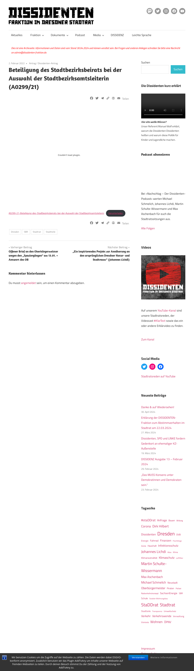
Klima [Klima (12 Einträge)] (175, 552)
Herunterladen (115, 213)
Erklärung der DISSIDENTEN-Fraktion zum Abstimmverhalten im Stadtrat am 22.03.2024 (162, 422)
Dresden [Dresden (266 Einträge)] (166, 533)
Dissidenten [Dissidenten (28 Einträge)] (148, 534)
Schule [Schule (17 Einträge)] (144, 598)
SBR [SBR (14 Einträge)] (181, 593)
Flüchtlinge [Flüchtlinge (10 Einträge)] (177, 540)
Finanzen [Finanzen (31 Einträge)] (165, 540)
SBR (26, 231)
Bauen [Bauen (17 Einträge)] (172, 520)
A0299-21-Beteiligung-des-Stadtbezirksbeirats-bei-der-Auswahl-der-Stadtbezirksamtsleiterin (56, 213)
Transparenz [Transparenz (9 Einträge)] (157, 611)
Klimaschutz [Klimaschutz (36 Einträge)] (166, 557)
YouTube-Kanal (167, 310)
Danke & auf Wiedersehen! (157, 407)
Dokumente (59, 35)
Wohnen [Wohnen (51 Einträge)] (156, 621)
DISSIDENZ (117, 35)
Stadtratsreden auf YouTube (158, 376)
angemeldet (28, 283)
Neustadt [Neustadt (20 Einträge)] (172, 583)
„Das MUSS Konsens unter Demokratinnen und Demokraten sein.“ (161, 480)
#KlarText (159, 320)
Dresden (15, 231)
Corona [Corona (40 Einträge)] (146, 526)
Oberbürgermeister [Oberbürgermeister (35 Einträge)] (153, 588)
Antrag (32, 63)
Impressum (148, 648)
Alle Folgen (148, 228)
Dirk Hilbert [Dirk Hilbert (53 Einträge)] (160, 526)
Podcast (80, 35)
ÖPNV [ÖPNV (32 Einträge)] (167, 622)
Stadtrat (37, 231)
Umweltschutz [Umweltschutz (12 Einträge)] (170, 611)
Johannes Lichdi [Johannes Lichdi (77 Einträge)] (153, 551)
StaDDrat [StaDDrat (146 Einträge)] (149, 604)
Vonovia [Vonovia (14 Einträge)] (145, 622)
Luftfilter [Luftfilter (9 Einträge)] (179, 558)
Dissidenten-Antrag (48, 63)
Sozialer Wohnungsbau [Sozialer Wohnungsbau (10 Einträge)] (158, 598)
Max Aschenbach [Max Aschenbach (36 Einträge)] (152, 576)
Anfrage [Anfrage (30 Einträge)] (162, 520)
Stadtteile (50, 231)
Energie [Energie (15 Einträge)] (144, 540)
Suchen (145, 62)
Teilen (125, 99)
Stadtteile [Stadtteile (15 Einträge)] (146, 611)
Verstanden (138, 657)
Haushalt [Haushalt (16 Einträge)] (152, 545)
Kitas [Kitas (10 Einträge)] (169, 552)
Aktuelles (16, 35)
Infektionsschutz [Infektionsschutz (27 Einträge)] (168, 545)
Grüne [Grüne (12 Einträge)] (143, 545)
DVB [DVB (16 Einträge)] (178, 534)
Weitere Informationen (163, 657)
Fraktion (37, 35)
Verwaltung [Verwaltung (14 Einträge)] (178, 616)
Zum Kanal (147, 339)
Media (98, 35)
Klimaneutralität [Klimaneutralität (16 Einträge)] (149, 558)
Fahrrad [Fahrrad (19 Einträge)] (154, 541)
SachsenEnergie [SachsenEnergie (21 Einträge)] (168, 593)
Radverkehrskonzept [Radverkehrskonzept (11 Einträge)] (149, 593)
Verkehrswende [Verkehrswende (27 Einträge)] (161, 616)
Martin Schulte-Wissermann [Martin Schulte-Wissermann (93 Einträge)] (154, 567)
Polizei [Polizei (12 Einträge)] (178, 588)
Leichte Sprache (141, 35)
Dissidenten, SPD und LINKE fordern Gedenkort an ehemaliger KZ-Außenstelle (163, 443)
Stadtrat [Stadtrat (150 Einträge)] (167, 604)
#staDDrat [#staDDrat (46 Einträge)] (148, 520)
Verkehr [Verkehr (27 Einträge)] (146, 616)
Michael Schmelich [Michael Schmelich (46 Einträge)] (153, 582)
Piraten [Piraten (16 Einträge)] (170, 588)
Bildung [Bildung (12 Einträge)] (180, 520)
